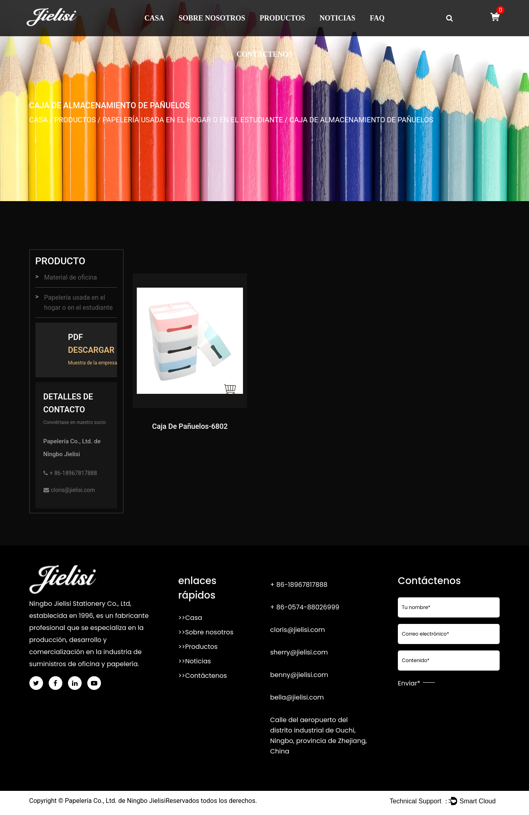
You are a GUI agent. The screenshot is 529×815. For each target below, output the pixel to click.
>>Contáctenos (202, 675)
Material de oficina (70, 277)
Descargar (91, 350)
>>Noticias (194, 661)
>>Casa (190, 617)
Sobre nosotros (212, 18)
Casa (154, 18)
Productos (282, 18)
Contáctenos (264, 54)
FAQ (377, 18)
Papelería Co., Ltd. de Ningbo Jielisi (115, 801)
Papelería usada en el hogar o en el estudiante (192, 119)
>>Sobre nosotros (205, 632)
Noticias (337, 18)
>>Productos (198, 646)
